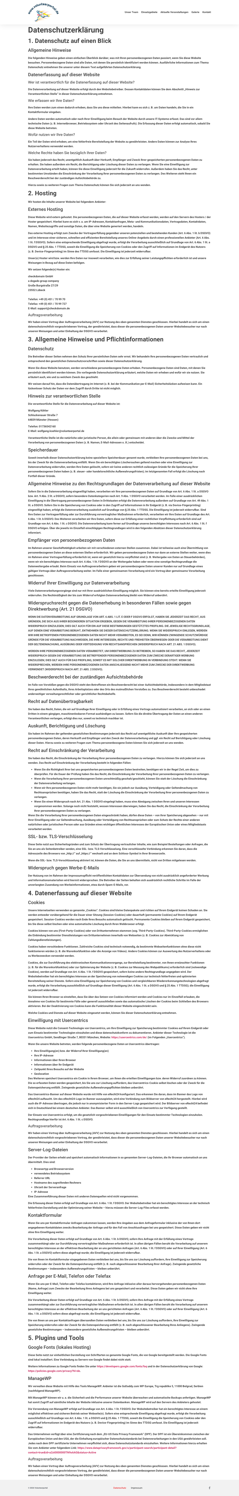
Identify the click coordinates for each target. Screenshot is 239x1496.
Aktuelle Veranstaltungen (174, 12)
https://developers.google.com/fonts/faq (122, 1366)
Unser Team (131, 12)
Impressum (136, 1488)
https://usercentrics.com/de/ (129, 1037)
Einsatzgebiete (149, 12)
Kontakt (206, 12)
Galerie (195, 12)
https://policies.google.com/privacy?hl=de (54, 1371)
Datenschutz (119, 1488)
